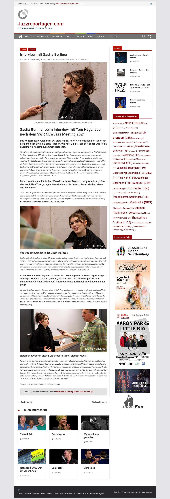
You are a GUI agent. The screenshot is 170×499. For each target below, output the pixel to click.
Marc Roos (89, 467)
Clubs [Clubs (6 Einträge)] (128, 142)
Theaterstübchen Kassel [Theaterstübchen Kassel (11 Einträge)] (141, 223)
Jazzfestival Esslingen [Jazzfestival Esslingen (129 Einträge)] (129, 172)
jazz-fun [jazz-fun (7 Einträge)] (142, 159)
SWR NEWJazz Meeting (79, 60)
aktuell (45, 60)
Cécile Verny (58, 434)
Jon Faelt (57, 467)
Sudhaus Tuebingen (65, 60)
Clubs (90, 36)
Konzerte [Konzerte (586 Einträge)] (138, 188)
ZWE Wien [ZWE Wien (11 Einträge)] (131, 230)
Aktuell (70, 36)
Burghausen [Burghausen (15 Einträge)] (119, 142)
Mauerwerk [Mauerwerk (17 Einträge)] (134, 193)
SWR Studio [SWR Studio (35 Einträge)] (123, 218)
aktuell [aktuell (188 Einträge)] (132, 123)
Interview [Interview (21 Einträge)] (133, 159)
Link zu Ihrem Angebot (97, 494)
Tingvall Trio (26, 434)
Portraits (41, 36)
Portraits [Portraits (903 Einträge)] (141, 202)
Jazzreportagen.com (41, 24)
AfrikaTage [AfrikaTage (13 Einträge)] (118, 123)
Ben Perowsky (25, 402)
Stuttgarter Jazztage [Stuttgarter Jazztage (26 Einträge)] (123, 208)
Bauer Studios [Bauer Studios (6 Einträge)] (133, 128)
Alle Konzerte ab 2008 (81, 494)
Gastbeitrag (57, 36)
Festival (81, 36)
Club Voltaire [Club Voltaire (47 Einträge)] (140, 142)
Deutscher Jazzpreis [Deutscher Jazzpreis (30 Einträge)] (124, 146)
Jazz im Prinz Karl (53, 60)
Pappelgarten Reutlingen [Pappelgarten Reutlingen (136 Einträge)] (131, 196)
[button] (47, 36)
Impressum (112, 36)
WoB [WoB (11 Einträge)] (130, 227)
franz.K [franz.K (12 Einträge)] (117, 155)
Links (99, 36)
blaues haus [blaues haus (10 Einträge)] (138, 138)
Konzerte (29, 36)
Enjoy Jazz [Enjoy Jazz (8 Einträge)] (132, 151)
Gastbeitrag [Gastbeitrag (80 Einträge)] (130, 155)
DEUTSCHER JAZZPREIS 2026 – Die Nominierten (140, 86)
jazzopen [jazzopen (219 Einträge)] (141, 182)
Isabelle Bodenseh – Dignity (138, 101)
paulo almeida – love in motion (139, 56)
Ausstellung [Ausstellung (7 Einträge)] (122, 128)
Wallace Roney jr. (100, 402)
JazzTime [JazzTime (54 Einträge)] (120, 188)
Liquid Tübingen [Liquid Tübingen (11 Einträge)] (120, 193)
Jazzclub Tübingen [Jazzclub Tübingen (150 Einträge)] (131, 167)
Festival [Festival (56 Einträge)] (144, 150)
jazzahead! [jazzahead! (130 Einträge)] (122, 163)
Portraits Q (36, 494)
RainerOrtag (36, 60)
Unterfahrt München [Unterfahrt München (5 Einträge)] (119, 227)
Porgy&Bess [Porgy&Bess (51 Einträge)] (121, 202)
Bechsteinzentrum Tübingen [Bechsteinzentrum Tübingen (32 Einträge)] (127, 133)
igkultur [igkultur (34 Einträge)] (121, 159)
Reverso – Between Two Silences (139, 71)
